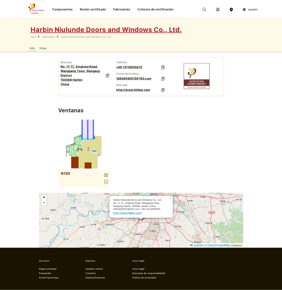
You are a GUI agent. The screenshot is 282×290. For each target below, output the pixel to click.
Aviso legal (138, 268)
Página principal (47, 268)
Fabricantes (121, 9)
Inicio (33, 36)
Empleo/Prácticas (95, 277)
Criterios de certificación (155, 9)
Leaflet (196, 245)
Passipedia (45, 273)
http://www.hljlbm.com (133, 90)
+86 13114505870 (129, 67)
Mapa (43, 48)
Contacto (91, 273)
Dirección (66, 62)
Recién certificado (93, 9)
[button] (170, 198)
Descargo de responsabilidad (148, 273)
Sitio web (121, 85)
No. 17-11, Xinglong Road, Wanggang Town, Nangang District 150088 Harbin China (80, 75)
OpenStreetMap (218, 245)
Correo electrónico (127, 73)
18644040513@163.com (133, 78)
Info (32, 48)
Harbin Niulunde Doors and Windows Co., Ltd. (86, 36)
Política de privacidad (144, 277)
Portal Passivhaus (49, 277)
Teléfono (121, 62)
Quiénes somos (94, 268)
